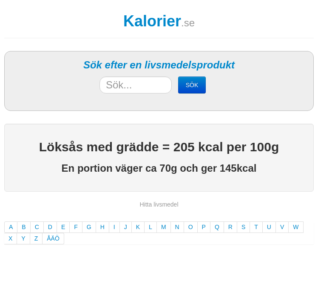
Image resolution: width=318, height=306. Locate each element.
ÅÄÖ (53, 238)
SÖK (192, 85)
